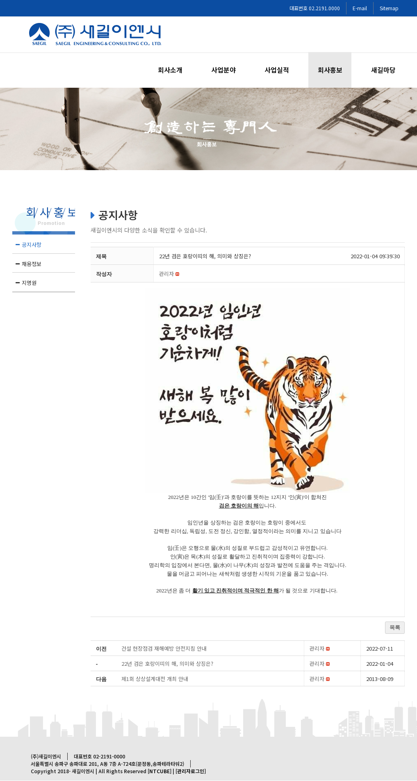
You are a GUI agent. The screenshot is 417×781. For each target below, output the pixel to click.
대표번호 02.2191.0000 (314, 8)
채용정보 (31, 264)
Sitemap (389, 8)
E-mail (360, 8)
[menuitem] (175, 70)
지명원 (29, 283)
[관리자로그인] (190, 770)
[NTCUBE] (159, 770)
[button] (166, 274)
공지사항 (31, 244)
